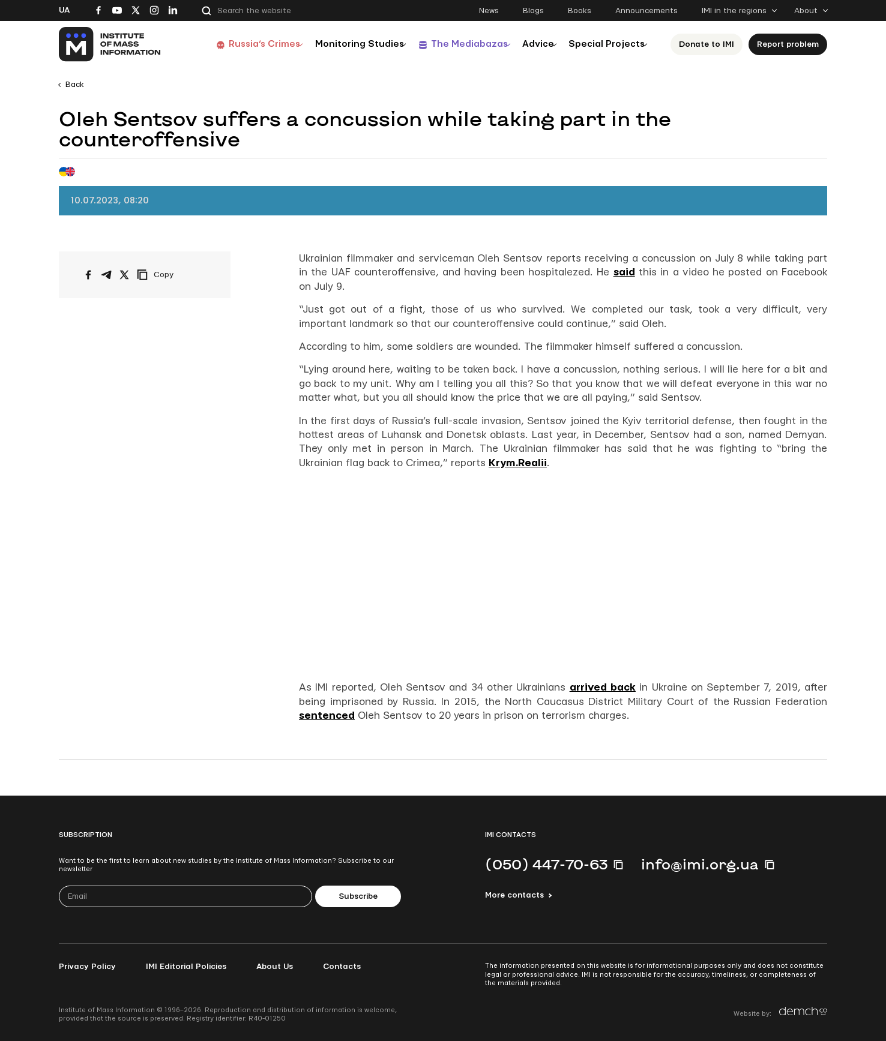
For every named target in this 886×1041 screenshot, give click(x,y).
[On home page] (110, 44)
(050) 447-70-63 (546, 864)
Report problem (791, 44)
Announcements (646, 11)
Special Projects (606, 44)
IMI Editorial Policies (186, 966)
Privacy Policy (87, 966)
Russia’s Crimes (237, 44)
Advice (530, 44)
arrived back (603, 687)
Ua (64, 10)
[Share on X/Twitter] (124, 274)
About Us (274, 966)
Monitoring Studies (338, 44)
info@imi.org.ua (700, 864)
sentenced (327, 715)
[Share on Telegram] (106, 274)
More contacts (514, 895)
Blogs (533, 11)
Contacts (342, 966)
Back (74, 84)
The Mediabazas (453, 44)
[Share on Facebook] (88, 274)
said (624, 272)
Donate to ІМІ (710, 44)
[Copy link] (171, 274)
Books (579, 11)
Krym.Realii (518, 463)
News (489, 11)
